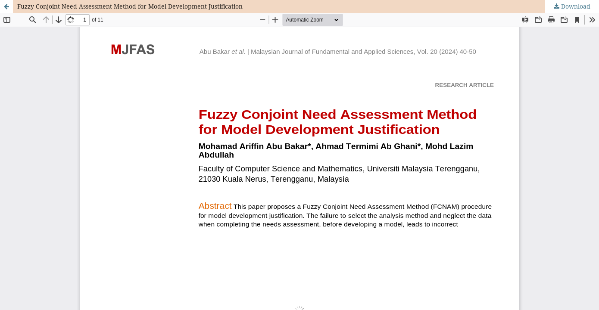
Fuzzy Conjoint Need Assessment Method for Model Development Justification (130, 6)
